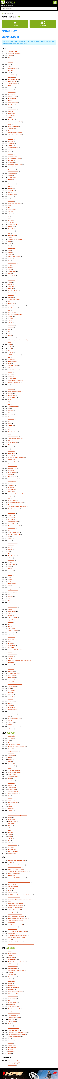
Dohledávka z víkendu (12, 1002)
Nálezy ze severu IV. (12, 654)
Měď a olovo (10, 220)
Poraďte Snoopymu (12, 564)
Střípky (9, 181)
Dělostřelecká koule (12, 194)
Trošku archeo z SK (12, 1015)
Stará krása (10, 609)
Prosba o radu (11, 738)
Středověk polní (11, 1045)
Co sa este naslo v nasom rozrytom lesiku (17, 1034)
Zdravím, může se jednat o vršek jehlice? (16, 961)
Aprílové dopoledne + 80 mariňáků (15, 684)
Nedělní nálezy (11, 694)
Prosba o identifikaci (12, 397)
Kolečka (9, 66)
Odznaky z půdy (11, 736)
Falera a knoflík (11, 201)
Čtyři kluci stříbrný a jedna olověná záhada (16, 305)
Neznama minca (11, 115)
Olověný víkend (11, 496)
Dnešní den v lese (11, 226)
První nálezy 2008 (11, 325)
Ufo (8, 401)
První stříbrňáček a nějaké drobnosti (15, 380)
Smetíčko (10, 269)
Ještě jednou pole (11, 128)
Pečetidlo (10, 720)
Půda (9, 740)
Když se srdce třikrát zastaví (13, 673)
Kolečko (9, 107)
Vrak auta (10, 348)
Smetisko (10, 335)
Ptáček (9, 562)
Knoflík (9, 218)
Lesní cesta (10, 267)
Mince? (9, 703)
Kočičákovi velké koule (12, 83)
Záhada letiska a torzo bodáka (14, 525)
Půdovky (10, 834)
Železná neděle (11, 570)
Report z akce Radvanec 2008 (14, 897)
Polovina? (10, 939)
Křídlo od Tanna (11, 605)
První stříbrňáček (11, 681)
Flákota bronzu (11, 446)
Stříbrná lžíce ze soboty (12, 307)
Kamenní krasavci (12, 1021)
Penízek (9, 205)
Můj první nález (11, 491)
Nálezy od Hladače (12, 1047)
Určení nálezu (10, 410)
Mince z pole (10, 179)
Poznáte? (9, 641)
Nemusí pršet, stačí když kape (14, 382)
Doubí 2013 (10, 862)
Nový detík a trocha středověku (14, 1036)
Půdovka (10, 761)
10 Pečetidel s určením (12, 68)
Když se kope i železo (12, 998)
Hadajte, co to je (11, 579)
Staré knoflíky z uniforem (13, 365)
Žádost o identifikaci (12, 472)
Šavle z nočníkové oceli (13, 851)
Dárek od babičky (11, 766)
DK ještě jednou (11, 485)
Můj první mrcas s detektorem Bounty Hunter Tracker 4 (19, 660)
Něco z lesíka (10, 455)
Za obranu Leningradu (12, 156)
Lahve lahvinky (11, 785)
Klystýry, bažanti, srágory (13, 793)
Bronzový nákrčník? (12, 976)
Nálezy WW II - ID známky (13, 290)
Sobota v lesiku (11, 196)
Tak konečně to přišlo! (12, 361)
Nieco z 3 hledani (11, 209)
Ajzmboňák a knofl (11, 459)
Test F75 (9, 890)
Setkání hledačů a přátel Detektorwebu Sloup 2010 (18, 871)
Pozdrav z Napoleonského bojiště (15, 134)
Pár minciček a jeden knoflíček (14, 158)
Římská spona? (11, 957)
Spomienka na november (13, 1028)
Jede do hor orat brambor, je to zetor (15, 869)
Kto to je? (9, 320)
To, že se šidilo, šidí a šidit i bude (14, 391)
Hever (9, 804)
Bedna (9, 768)
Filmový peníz (11, 753)
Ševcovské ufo (11, 487)
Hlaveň (9, 901)
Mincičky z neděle (11, 677)
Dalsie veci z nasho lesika (13, 478)
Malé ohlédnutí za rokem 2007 (14, 354)
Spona (9, 1053)
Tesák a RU (10, 558)
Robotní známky (11, 888)
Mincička (9, 399)
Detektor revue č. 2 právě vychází (15, 914)
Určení (9, 64)
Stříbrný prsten (11, 656)
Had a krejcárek (11, 190)
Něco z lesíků (10, 519)
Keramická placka (11, 645)
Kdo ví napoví (10, 316)
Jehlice (9, 342)
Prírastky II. (10, 748)
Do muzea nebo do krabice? (14, 1013)
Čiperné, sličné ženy (12, 169)
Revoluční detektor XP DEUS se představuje (17, 877)
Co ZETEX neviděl (11, 312)
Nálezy (9, 245)
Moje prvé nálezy (11, 451)
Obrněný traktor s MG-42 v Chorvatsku (16, 905)
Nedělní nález (10, 728)
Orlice (9, 830)
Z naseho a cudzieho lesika (14, 1017)
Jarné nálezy (10, 626)
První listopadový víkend (13, 406)
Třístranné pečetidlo (12, 173)
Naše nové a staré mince (13, 521)
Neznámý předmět (11, 74)
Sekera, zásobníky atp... (13, 461)
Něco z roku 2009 (11, 92)
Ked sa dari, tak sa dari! (13, 993)
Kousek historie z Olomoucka (14, 1008)
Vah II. (9, 716)
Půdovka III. (10, 759)
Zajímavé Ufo (10, 288)
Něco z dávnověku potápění (13, 508)
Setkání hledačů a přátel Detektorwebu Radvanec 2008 (19, 899)
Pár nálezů (10, 483)
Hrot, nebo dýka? (11, 143)
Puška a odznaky (11, 628)
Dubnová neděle (11, 639)
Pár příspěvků (10, 414)
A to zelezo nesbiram (12, 109)
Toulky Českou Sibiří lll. (12, 617)
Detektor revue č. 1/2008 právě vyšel (15, 903)
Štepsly (9, 265)
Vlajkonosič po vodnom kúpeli (14, 534)
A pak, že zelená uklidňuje (13, 987)
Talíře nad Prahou (11, 922)
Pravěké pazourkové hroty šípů (14, 770)
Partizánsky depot (11, 602)
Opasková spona (11, 280)
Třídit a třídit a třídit (12, 787)
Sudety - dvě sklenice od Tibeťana (15, 314)
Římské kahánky (11, 813)
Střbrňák (9, 688)
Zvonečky (10, 344)
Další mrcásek (11, 664)
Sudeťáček (10, 346)
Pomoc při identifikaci (12, 466)
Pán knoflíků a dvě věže (13, 933)
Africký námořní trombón (13, 776)
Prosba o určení (11, 166)
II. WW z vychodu (11, 510)
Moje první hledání (11, 528)
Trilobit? (9, 1023)
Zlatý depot (10, 983)
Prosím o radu (10, 89)
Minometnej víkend (12, 235)
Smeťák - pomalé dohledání (13, 532)
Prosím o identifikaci (12, 959)
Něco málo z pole (11, 104)
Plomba (9, 117)
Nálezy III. (10, 547)
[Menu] (55, 2)
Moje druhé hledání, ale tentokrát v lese (16, 493)
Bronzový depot (11, 981)
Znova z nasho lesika (12, 966)
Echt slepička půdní (12, 821)
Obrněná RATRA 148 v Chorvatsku (15, 907)
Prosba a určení (11, 419)
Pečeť (9, 384)
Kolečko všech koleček (12, 51)
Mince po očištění (11, 119)
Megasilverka (10, 160)
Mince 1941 (10, 806)
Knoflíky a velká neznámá (13, 436)
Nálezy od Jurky (11, 292)
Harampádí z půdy (12, 789)
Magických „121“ (11, 248)
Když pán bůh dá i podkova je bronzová (16, 970)
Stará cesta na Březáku (12, 224)
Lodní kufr (10, 838)
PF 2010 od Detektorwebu (13, 873)
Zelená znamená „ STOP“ (13, 171)
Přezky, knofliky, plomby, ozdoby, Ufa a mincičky (18, 340)
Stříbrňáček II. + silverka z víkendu (15, 122)
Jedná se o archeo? (12, 964)
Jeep (9, 879)
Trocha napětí (10, 149)
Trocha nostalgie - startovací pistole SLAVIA (17, 815)
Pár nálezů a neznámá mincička (14, 718)
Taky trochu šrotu (11, 94)
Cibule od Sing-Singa (12, 476)
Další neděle (10, 318)
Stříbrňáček (10, 258)
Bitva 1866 (10, 151)
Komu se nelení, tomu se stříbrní (14, 203)
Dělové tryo (10, 549)
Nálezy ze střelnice (12, 228)
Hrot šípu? (10, 581)
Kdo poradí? (10, 237)
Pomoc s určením (11, 286)
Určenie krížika (11, 376)
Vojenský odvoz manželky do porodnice (16, 916)
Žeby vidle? (10, 615)
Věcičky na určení (11, 77)
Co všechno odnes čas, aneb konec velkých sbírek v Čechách (21, 944)
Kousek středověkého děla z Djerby (15, 649)
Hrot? (9, 577)
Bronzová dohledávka (12, 996)
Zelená (9, 951)
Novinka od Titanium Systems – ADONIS (16, 937)
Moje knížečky (11, 810)
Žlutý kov (9, 124)
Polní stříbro (10, 254)
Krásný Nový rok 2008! (12, 912)
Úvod (3, 13)
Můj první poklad (11, 679)
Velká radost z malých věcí (13, 79)
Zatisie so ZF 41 (11, 832)
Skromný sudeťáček (12, 611)
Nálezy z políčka (11, 647)
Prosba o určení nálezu (12, 607)
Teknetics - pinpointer (12, 929)
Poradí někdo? (11, 141)
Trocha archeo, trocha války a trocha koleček (17, 1032)
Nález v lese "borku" (12, 183)
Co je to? (10, 778)
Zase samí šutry (11, 470)
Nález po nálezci (11, 463)
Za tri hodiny (10, 643)
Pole (8, 216)
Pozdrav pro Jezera (12, 892)
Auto (9, 551)
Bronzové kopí (11, 1051)
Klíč (8, 57)
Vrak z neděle (10, 515)
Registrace (10, 5)
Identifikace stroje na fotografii (14, 909)
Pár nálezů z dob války (12, 98)
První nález (10, 282)
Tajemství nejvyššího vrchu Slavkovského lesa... (18, 918)
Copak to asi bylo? (11, 337)
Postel (9, 840)
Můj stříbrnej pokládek (12, 709)
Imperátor (10, 273)
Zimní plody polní (11, 303)
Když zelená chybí (12, 953)
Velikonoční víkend (12, 675)
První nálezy (10, 634)
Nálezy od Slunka (11, 517)
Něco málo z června (12, 177)
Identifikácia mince (12, 395)
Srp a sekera (10, 1049)
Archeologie (10, 1043)
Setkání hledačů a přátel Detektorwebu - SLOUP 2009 (19, 882)
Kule (8, 198)
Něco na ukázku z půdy (13, 791)
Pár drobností (10, 297)
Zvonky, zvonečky (11, 231)
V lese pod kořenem (12, 583)
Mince (9, 186)
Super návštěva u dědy (13, 802)
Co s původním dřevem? (13, 590)
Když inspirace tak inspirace (13, 1060)
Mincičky (9, 85)
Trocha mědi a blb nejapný (13, 147)
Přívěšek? (10, 652)
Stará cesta (10, 213)
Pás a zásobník (11, 823)
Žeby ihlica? (10, 972)
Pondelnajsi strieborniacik (13, 369)
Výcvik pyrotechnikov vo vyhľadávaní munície (17, 931)
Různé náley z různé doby (13, 630)
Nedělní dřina (10, 322)
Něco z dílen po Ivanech (13, 431)
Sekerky (9, 585)
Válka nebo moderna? (12, 278)
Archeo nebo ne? (11, 974)
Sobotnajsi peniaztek (12, 378)
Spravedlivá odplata (12, 884)
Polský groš (10, 367)
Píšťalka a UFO (11, 504)
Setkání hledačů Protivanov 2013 (14, 867)
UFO (8, 130)
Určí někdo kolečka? (12, 686)
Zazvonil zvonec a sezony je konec (15, 164)
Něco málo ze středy (12, 555)
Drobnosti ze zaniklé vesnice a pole (15, 438)
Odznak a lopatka (11, 800)
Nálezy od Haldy (11, 560)
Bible (9, 827)
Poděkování (10, 978)
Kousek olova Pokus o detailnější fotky (16, 239)
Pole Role (10, 711)
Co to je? (9, 241)
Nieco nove (10, 847)
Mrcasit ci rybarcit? (12, 481)
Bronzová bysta (11, 783)
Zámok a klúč (10, 440)
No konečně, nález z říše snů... (14, 299)
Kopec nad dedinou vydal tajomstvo (15, 991)
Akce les (9, 566)
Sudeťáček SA (11, 425)
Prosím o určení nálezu (12, 442)
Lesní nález (10, 538)
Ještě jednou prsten (12, 592)
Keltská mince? (11, 389)
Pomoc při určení (11, 60)
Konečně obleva (11, 87)
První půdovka (11, 808)
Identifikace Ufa (11, 692)
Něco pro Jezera (11, 849)
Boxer (9, 742)
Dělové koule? (11, 545)
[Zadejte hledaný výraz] (29, 8)
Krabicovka (10, 825)
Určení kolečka (11, 696)
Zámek (9, 192)
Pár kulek (10, 423)
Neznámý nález (11, 327)
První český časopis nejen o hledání (15, 941)
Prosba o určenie (11, 701)
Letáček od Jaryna (12, 774)
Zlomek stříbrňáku (11, 707)
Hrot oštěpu (10, 1025)
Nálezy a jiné (10, 70)
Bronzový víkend (11, 1004)
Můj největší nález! (11, 875)
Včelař (9, 329)
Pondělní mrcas (11, 671)
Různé (9, 408)
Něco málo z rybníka (12, 271)
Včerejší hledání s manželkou (14, 53)
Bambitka (10, 243)
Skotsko (9, 250)
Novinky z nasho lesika (13, 1006)
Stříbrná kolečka (11, 359)
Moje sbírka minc (11, 113)
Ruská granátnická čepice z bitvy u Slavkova (17, 506)
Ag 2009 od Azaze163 (12, 96)
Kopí (9, 1000)
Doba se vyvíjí (11, 763)
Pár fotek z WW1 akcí (12, 500)
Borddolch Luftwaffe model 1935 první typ (17, 746)
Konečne (9, 540)
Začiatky (9, 363)
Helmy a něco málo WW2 (13, 587)
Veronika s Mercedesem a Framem (15, 920)
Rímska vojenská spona (13, 102)
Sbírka (9, 757)
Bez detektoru (10, 111)
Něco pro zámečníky (12, 263)
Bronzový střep (11, 989)
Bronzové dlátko (11, 985)
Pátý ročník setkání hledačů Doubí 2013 (16, 865)
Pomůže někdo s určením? (13, 1030)
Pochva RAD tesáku (12, 1065)
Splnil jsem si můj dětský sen (14, 744)
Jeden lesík (10, 575)
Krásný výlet (10, 62)
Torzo (9, 795)
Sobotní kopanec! (11, 222)
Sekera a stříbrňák (11, 275)
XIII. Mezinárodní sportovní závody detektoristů (17, 935)
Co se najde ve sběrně (12, 845)
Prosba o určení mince (12, 714)
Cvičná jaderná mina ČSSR (13, 886)
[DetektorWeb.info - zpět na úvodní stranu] (13, 2)
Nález (9, 207)
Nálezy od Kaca (11, 722)
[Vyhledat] (55, 8)
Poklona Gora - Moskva (12, 926)
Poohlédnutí (10, 374)
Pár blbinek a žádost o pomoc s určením (16, 457)
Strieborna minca (11, 572)
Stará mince (10, 55)
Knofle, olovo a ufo (11, 690)
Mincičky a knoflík (11, 453)
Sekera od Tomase (12, 387)
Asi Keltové (10, 284)
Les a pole (10, 252)
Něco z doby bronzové (12, 968)
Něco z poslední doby (12, 523)
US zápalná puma (11, 819)
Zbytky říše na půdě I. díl (13, 751)
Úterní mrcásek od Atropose (13, 726)
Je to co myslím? (11, 1019)
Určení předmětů (11, 489)
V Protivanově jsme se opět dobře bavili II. (16, 860)
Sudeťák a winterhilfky (12, 543)
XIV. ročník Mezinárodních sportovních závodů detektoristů (20, 894)
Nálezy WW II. (11, 295)
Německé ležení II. (11, 662)
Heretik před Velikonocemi (13, 1011)
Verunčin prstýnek (11, 632)
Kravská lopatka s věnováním (14, 772)
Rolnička (9, 136)
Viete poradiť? (10, 211)
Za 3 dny (9, 434)
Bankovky (10, 817)
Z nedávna (10, 100)
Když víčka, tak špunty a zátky (14, 256)
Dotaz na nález (11, 669)
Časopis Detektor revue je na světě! (15, 924)
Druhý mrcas (10, 658)
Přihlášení (3, 5)
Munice (9, 72)
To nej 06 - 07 (10, 352)
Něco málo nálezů (11, 637)
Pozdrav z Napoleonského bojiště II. (15, 132)
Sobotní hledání (11, 162)
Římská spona (11, 1040)
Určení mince (10, 393)
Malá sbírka (10, 724)
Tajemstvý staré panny (12, 81)
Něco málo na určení (12, 468)
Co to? (9, 536)
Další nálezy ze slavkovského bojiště (15, 502)
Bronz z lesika (10, 139)
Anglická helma (11, 853)
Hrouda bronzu (11, 145)
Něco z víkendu (11, 188)
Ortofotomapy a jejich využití (14, 1063)
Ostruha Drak (10, 154)
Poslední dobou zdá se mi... (13, 126)
